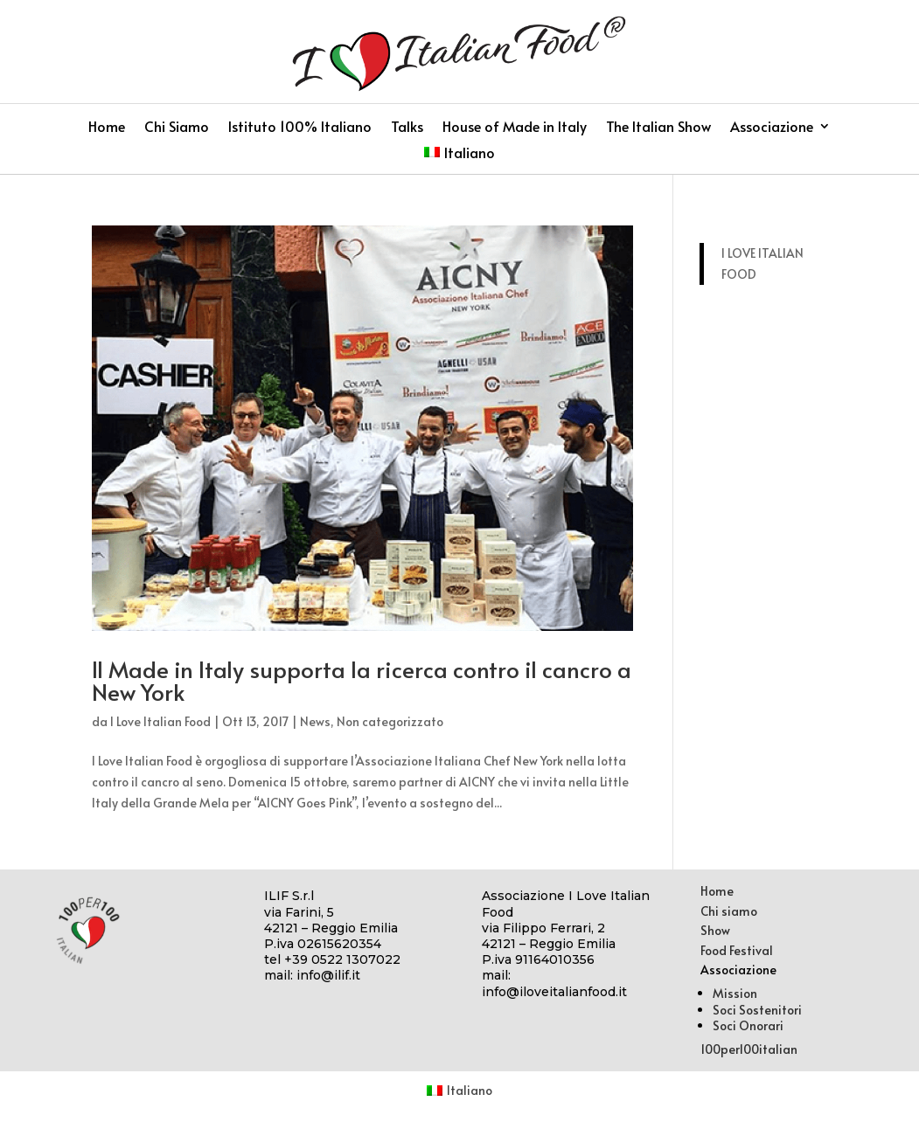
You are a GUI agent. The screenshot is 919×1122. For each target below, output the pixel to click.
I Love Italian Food (160, 721)
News (315, 721)
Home (106, 127)
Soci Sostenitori (757, 1009)
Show (715, 930)
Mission (735, 993)
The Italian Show (658, 127)
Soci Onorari (748, 1025)
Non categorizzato (390, 721)
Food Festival (736, 950)
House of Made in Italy (514, 127)
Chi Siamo (176, 127)
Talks (407, 127)
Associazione (771, 127)
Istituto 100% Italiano (300, 127)
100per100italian (748, 1049)
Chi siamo (728, 911)
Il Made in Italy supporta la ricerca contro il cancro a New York (361, 680)
